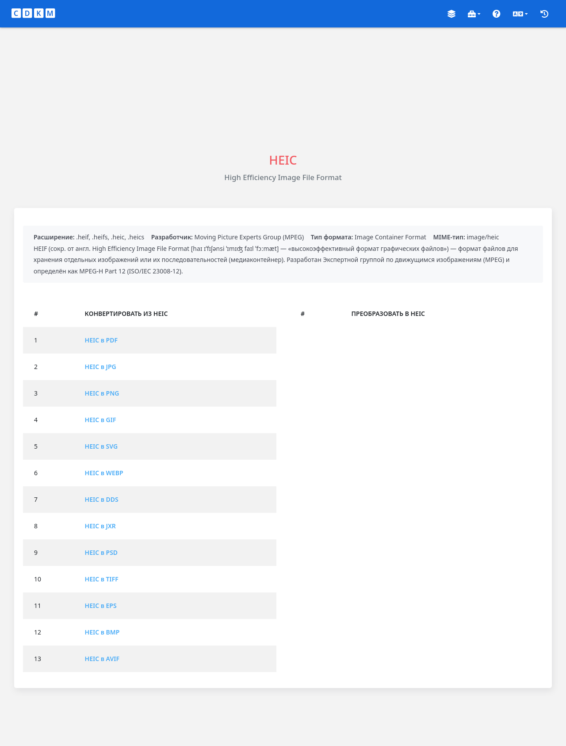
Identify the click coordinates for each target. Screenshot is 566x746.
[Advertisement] (283, 89)
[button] (451, 14)
